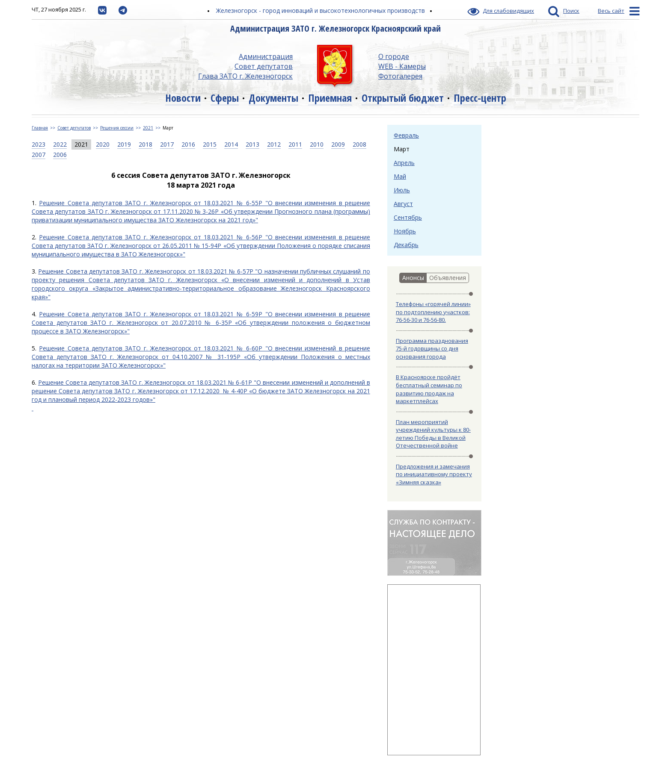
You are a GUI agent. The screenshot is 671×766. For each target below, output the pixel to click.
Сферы (225, 98)
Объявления (447, 278)
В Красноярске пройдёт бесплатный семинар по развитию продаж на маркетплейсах (429, 389)
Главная (40, 128)
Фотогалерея (400, 76)
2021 (148, 128)
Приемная (330, 98)
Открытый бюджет (403, 98)
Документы (273, 98)
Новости (183, 98)
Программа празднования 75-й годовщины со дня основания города (432, 348)
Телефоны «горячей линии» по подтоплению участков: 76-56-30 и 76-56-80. (433, 312)
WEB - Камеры (402, 66)
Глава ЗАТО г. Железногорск (245, 76)
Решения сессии (117, 128)
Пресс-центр (480, 98)
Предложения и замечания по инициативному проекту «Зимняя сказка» (434, 474)
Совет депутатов (264, 66)
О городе (393, 56)
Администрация (266, 56)
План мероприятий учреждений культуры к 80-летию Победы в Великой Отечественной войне (433, 434)
